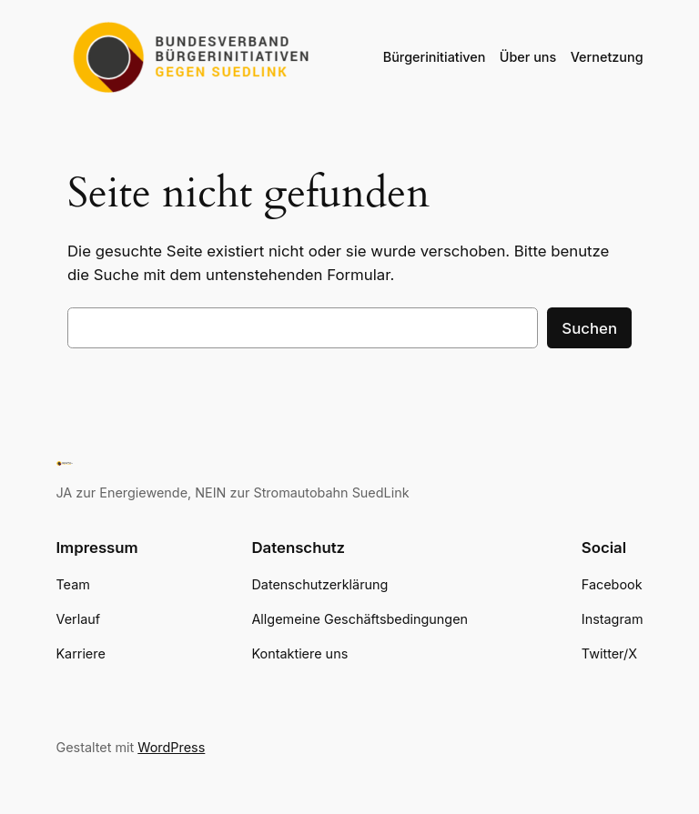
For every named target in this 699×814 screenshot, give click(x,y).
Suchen (589, 328)
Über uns (528, 57)
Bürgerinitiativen (434, 57)
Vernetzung (607, 57)
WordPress (171, 747)
